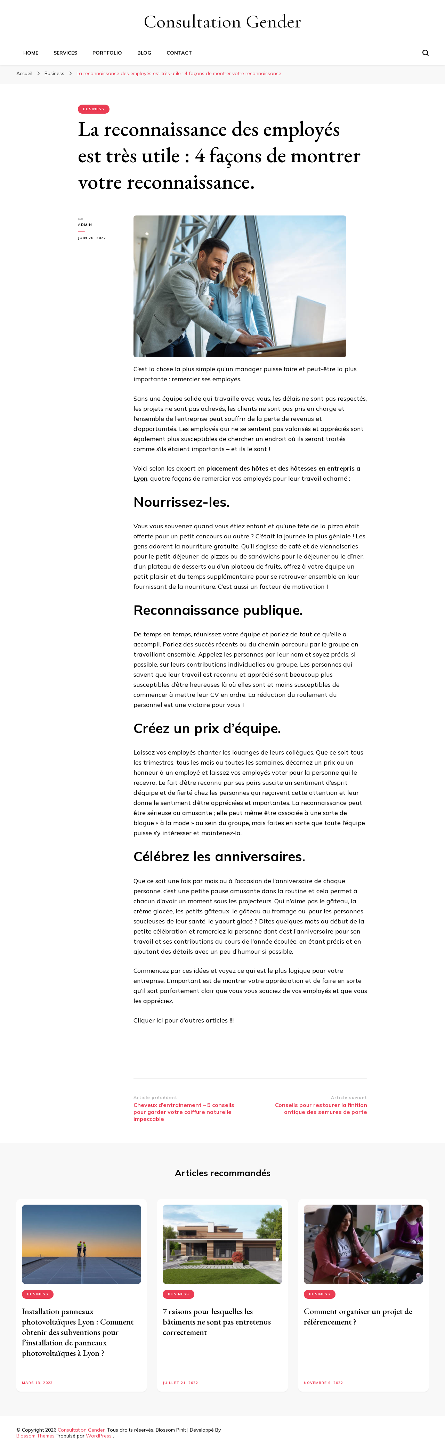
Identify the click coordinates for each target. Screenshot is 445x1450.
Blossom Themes (35, 1436)
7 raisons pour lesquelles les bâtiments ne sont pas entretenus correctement (217, 1321)
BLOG (144, 53)
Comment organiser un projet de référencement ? (358, 1316)
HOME (30, 53)
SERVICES (65, 53)
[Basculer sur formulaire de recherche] (425, 53)
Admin (85, 224)
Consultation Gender (222, 21)
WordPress (99, 1436)
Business (93, 109)
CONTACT (179, 53)
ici (160, 1020)
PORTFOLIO (107, 53)
